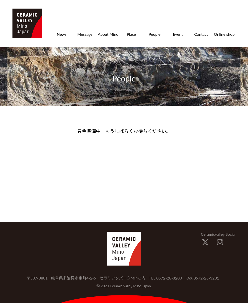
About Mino (108, 34)
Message (84, 34)
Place (131, 34)
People (154, 34)
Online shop (224, 34)
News (62, 34)
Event (178, 34)
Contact (201, 34)
